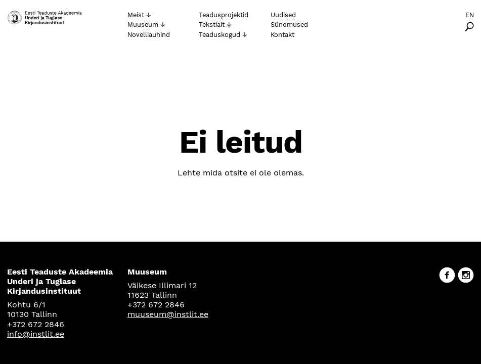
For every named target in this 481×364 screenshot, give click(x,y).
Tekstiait (212, 24)
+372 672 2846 (35, 324)
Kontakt (282, 34)
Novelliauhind (148, 34)
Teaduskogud (219, 34)
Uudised (283, 15)
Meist (135, 15)
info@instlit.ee (35, 334)
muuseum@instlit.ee (167, 314)
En (469, 15)
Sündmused (289, 24)
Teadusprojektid (223, 15)
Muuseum (142, 24)
